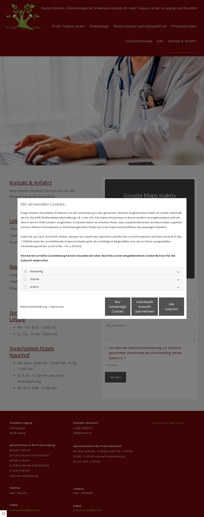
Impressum (57, 306)
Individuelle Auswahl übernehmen (128, 307)
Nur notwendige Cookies (90, 306)
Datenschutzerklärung (33, 306)
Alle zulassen (165, 306)
